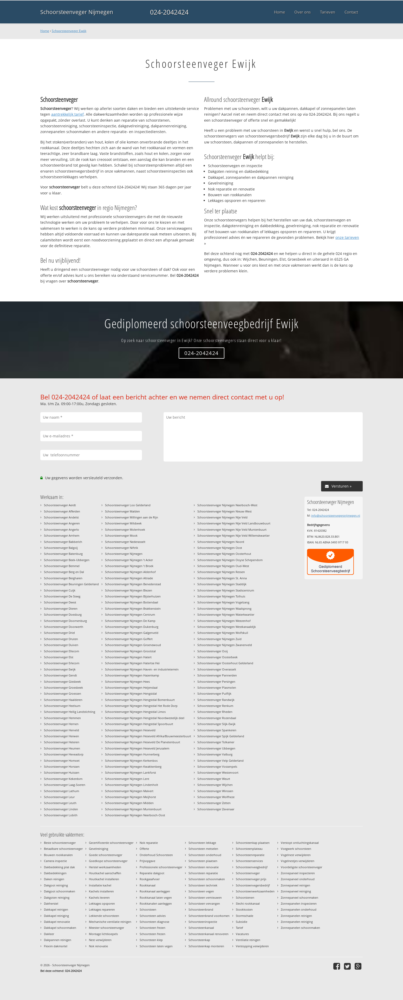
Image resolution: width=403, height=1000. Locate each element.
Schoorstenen (245, 897)
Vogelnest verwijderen (296, 855)
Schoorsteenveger (248, 873)
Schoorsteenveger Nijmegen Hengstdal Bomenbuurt (140, 700)
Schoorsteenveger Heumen (62, 748)
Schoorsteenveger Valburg (214, 754)
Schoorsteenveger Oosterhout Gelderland (225, 663)
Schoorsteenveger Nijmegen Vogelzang (223, 602)
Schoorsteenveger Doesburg (63, 614)
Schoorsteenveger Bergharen (63, 578)
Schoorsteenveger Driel (59, 633)
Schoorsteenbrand (200, 909)
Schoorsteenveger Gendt (60, 675)
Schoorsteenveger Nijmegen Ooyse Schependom (230, 560)
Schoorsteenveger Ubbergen (216, 748)
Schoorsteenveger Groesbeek (63, 687)
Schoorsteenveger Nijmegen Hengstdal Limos (135, 712)
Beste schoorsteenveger (60, 843)
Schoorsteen (148, 909)
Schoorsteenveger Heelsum (62, 706)
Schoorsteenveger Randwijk (216, 700)
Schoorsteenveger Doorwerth (63, 627)
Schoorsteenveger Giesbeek (62, 681)
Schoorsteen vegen (201, 891)
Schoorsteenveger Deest (60, 602)
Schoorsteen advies (153, 916)
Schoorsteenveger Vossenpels (217, 766)
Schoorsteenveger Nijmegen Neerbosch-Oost (135, 815)
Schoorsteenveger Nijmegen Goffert (129, 639)
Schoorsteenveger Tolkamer (215, 742)
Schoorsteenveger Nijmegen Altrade (129, 578)
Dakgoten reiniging (56, 897)
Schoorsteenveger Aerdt (60, 505)
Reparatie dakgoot (152, 873)
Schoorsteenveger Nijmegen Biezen (128, 590)
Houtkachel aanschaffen (105, 873)
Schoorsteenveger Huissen (61, 772)
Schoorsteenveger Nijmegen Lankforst (130, 772)
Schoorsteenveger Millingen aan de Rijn (131, 517)
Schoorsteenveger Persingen (216, 681)
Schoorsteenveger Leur (59, 797)
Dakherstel (51, 903)
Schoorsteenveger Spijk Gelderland (220, 736)
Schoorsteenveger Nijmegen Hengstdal (131, 693)
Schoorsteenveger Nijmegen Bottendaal (131, 602)
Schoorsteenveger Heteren (61, 742)
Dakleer (49, 934)
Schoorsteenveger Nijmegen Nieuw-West (224, 511)
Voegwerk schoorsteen (296, 849)
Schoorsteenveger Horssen (62, 766)
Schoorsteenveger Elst (58, 657)
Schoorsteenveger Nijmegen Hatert (128, 657)
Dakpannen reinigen (57, 940)
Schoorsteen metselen (203, 849)
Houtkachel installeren (104, 879)
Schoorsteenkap (199, 940)
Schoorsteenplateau (249, 849)
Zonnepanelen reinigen (296, 916)
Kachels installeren (101, 891)
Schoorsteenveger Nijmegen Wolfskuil (222, 633)
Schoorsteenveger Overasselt (216, 669)
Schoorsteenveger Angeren (62, 523)
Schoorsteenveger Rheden (214, 712)
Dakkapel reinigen (56, 909)
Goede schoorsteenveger (105, 855)
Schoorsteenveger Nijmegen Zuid (219, 639)
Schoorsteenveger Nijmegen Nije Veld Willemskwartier (233, 535)
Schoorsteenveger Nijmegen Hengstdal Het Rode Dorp (141, 706)
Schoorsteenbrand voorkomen (209, 916)
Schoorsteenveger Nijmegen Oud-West (223, 566)
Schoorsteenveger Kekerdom (63, 779)
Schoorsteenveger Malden (122, 511)
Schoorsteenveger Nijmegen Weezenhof (224, 621)
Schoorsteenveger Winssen (215, 791)
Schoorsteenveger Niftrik (121, 548)
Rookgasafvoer (150, 879)
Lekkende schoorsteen (104, 916)
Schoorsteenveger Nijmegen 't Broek (129, 566)
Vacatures (242, 934)
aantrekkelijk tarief (67, 114)
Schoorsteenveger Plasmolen (216, 687)
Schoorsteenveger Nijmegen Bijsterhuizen (133, 596)
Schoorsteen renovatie (203, 867)
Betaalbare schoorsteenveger (63, 849)
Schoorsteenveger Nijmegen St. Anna (222, 578)
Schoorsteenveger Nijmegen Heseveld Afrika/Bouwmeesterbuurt (148, 736)
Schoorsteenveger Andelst (61, 517)
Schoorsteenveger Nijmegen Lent (127, 779)
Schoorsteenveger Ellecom (61, 651)
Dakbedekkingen (55, 873)
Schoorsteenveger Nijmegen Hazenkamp (132, 675)
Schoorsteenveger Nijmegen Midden (129, 803)
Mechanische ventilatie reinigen (110, 922)
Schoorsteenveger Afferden (62, 511)
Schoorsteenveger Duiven (61, 645)
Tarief (239, 928)
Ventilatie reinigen (248, 940)
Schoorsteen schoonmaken (206, 879)
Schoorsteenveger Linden (61, 809)
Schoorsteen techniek (202, 885)
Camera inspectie (55, 861)
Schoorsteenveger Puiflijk (214, 693)
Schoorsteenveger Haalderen (63, 700)
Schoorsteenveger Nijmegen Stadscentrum (225, 590)
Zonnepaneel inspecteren (298, 873)
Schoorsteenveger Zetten (214, 803)
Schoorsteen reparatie (203, 873)
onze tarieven (347, 237)
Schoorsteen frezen (152, 928)
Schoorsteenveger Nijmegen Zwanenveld (224, 645)
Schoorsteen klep (151, 940)
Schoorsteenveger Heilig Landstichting (69, 712)
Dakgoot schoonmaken (59, 891)
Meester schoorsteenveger (106, 928)
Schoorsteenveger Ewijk (69, 31)
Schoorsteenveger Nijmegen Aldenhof (130, 572)
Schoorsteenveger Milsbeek (123, 523)
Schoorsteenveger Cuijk (59, 590)
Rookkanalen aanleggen (156, 903)
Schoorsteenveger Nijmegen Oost (219, 548)
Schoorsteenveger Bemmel (62, 566)
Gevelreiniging (98, 849)
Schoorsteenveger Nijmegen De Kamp (130, 621)
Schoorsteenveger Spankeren (216, 730)
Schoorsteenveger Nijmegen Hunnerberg (132, 754)
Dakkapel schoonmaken (60, 928)
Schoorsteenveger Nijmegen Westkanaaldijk (226, 627)
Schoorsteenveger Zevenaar (215, 809)
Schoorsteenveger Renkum (215, 706)
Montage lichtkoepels (103, 934)
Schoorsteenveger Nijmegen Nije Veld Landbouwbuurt (233, 523)
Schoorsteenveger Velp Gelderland (220, 760)
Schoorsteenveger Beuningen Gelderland (71, 584)
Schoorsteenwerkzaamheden (255, 891)
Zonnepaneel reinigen (295, 885)
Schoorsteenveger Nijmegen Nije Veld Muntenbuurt (231, 529)
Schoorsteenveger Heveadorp (63, 754)
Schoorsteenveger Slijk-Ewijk (216, 724)
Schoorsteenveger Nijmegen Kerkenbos (131, 760)
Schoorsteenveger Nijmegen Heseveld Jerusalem (137, 748)
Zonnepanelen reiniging (297, 922)
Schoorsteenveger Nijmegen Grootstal (130, 651)
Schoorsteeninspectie (202, 922)
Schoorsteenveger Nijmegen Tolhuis (221, 596)
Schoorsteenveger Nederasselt (125, 542)
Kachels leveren (99, 897)
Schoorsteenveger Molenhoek (125, 529)
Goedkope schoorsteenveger (108, 861)
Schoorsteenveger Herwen (61, 736)
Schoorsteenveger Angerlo (61, 529)
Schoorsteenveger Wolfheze (216, 797)
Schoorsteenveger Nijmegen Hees (127, 681)
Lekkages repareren (102, 909)
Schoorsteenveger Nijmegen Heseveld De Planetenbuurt (142, 742)
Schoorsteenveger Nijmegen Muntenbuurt (133, 809)
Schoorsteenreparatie (250, 855)
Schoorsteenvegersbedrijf (253, 885)
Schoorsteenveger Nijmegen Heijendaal (131, 687)
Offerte (144, 849)
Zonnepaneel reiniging (296, 891)
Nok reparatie (149, 843)
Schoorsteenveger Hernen (61, 724)
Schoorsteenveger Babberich (63, 542)
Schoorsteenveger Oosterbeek (217, 657)
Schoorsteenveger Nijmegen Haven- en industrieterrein (142, 669)
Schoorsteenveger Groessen (62, 693)
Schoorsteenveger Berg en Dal (64, 572)
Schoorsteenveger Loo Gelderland (128, 505)
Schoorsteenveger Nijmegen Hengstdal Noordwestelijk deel (144, 718)
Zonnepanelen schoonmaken (300, 928)
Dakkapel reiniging (56, 916)
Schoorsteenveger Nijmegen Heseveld (130, 730)
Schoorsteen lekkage (202, 843)
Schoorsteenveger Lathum (61, 791)
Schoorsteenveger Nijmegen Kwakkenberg (133, 766)
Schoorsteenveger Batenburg (63, 554)
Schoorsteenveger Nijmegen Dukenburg (131, 627)
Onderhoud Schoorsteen (156, 855)
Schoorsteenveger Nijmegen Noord (220, 542)
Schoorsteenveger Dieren (60, 608)
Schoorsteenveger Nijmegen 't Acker (129, 560)
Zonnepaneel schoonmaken (299, 897)
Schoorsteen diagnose (154, 922)
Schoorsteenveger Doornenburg (65, 621)
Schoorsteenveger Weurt (213, 779)
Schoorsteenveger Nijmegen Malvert (129, 791)
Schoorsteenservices (249, 861)
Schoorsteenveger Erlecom (61, 663)
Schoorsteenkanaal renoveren (208, 934)
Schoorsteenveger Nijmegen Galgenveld (131, 633)
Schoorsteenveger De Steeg (62, 596)
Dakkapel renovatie (57, 922)
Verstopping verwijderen (252, 946)
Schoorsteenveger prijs (251, 879)
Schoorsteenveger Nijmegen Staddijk (221, 584)
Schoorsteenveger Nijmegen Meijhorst (130, 797)
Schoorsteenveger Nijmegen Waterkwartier (225, 614)
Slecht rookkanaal (248, 903)
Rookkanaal (147, 885)
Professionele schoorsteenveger (161, 867)
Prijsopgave (147, 861)
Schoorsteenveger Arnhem (61, 535)
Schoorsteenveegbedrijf (252, 867)
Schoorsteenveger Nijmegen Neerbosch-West (227, 505)
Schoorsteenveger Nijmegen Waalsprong (224, 608)
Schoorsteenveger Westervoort (217, 772)
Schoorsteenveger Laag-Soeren (64, 785)
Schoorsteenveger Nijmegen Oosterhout (224, 554)
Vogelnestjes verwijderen (297, 861)
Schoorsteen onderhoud (204, 855)
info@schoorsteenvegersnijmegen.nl (335, 515)
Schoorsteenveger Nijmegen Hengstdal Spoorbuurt (139, 724)
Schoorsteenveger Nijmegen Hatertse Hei (132, 663)
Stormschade (244, 916)
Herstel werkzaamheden (105, 867)
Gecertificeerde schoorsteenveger (111, 843)
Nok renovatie (98, 946)
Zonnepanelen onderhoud (298, 909)
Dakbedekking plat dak (59, 867)
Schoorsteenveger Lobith (60, 815)
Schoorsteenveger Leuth (60, 803)
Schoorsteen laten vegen (156, 946)
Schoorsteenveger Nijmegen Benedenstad (133, 584)
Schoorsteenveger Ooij (212, 651)
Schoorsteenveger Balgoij (61, 548)
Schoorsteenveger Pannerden (217, 675)
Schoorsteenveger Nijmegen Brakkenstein (133, 608)
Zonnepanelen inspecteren (299, 903)
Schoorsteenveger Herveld (61, 730)
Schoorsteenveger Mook (121, 535)
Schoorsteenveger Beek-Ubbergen (66, 560)
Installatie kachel (100, 885)
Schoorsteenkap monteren (206, 946)
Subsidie (241, 922)
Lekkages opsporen (102, 903)
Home (44, 31)
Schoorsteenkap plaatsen (253, 843)
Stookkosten (244, 909)
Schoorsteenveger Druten (61, 639)
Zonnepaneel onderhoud (298, 879)
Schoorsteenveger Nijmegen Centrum (130, 614)
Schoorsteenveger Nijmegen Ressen (221, 572)
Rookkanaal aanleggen (155, 891)
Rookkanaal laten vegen (156, 897)
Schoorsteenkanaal (201, 928)
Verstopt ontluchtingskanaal (300, 843)
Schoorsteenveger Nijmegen (76, 12)
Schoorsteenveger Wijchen (215, 785)
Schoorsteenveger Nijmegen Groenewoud (133, 645)
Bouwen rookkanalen (58, 855)
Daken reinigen (54, 879)
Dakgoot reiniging (56, 885)
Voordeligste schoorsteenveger (301, 867)
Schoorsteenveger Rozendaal (216, 718)
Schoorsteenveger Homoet (62, 760)
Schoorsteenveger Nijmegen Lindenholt (131, 785)
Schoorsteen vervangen (204, 903)
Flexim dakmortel (55, 946)
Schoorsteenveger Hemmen (62, 718)
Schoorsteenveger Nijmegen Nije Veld (222, 517)
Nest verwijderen (100, 940)
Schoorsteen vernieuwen (205, 897)
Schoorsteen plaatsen (202, 861)
